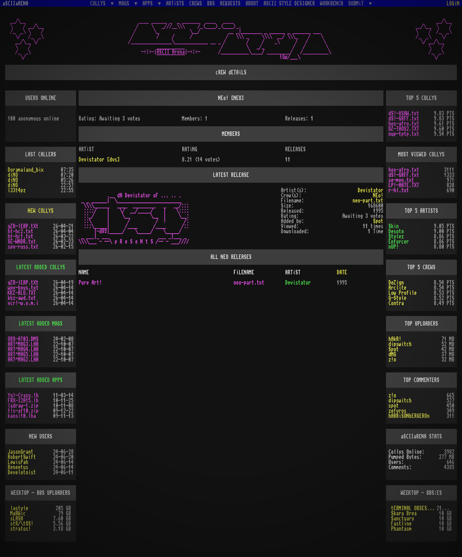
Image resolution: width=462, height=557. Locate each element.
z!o (392, 359)
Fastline (401, 523)
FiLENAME (244, 272)
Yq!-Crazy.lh (23, 395)
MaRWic (18, 513)
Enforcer (399, 241)
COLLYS (99, 3)
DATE (342, 272)
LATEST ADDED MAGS (41, 323)
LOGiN (453, 3)
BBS (211, 3)
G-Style (397, 298)
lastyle (19, 508)
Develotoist (22, 472)
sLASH (16, 518)
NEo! (378, 195)
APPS (148, 3)
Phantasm (401, 528)
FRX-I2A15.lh (23, 400)
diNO (13, 175)
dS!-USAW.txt (404, 113)
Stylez (396, 236)
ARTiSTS (175, 3)
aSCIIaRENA (15, 3)
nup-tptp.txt (404, 134)
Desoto (396, 231)
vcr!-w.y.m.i (23, 303)
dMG (392, 354)
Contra (396, 303)
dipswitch (400, 344)
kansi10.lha (22, 416)
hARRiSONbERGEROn (409, 416)
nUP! (394, 246)
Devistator (370, 190)
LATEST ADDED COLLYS (40, 267)
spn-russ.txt (23, 246)
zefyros (397, 410)
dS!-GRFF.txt (404, 118)
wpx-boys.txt (23, 287)
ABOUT (252, 3)
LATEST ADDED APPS (41, 380)
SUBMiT (357, 3)
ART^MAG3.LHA (23, 344)
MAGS (125, 3)
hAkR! (395, 339)
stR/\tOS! (21, 523)
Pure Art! (90, 282)
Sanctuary (402, 518)
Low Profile (403, 292)
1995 (342, 282)
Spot (394, 349)
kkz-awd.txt (22, 298)
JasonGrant (20, 451)
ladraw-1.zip (23, 405)
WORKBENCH (331, 3)
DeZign (396, 282)
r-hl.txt (399, 190)
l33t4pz (17, 190)
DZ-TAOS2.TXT (404, 128)
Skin (394, 226)
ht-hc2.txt (20, 231)
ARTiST (293, 272)
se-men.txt (401, 180)
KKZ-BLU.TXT (22, 292)
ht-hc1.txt (20, 236)
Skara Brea (404, 513)
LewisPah (18, 462)
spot (394, 405)
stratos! (20, 528)
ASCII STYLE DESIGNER (289, 3)
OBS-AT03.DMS (23, 339)
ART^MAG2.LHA (23, 359)
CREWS (195, 3)
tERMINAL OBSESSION (414, 508)
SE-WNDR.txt (22, 241)
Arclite (397, 287)
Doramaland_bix (26, 169)
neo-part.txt (368, 200)
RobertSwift (22, 457)
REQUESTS (230, 3)
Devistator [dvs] (99, 159)
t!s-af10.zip (23, 410)
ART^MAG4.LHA (23, 349)
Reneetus (18, 467)
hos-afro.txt (404, 123)
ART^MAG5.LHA (23, 354)
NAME (84, 272)
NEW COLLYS (41, 210)
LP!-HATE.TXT (404, 185)
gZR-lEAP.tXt (23, 226)
